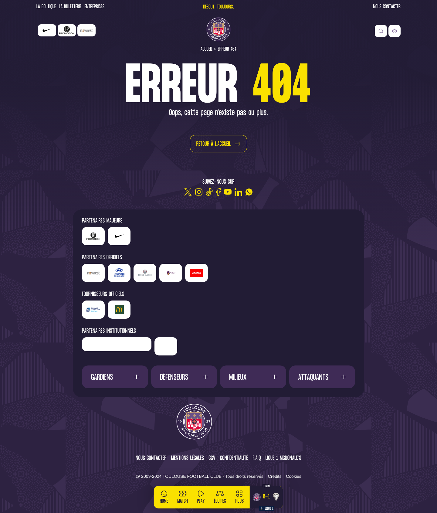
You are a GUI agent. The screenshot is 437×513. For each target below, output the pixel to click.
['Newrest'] (86, 30)
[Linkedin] (238, 192)
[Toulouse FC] (218, 29)
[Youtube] (228, 192)
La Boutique (46, 7)
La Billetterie (70, 7)
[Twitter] (188, 192)
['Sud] (170, 273)
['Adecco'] (196, 273)
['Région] (116, 344)
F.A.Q (256, 458)
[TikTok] (209, 192)
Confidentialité (234, 458)
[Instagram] (198, 192)
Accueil (207, 49)
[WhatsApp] (249, 192)
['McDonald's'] (119, 310)
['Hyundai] (119, 273)
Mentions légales (187, 458)
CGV (211, 458)
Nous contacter (387, 7)
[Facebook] (218, 192)
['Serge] (145, 273)
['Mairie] (165, 346)
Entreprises (95, 7)
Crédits (274, 476)
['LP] (67, 30)
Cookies (293, 476)
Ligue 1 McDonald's (283, 458)
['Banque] (93, 310)
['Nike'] (47, 30)
